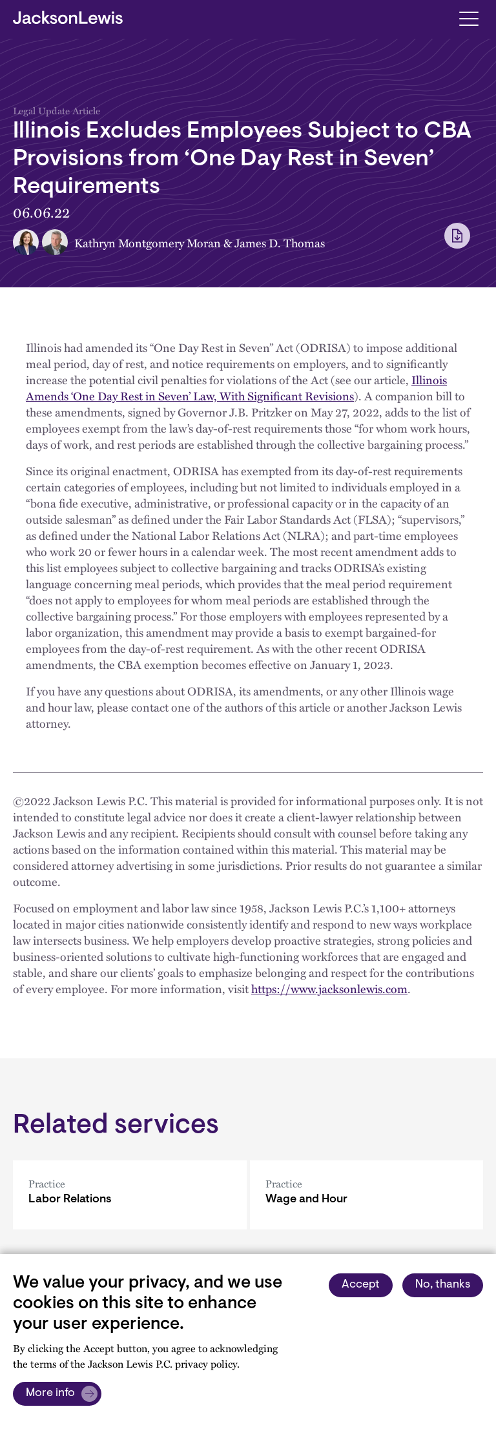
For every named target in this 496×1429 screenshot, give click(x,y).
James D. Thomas (279, 242)
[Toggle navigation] (468, 17)
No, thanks (442, 1285)
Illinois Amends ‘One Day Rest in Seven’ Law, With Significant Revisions (236, 387)
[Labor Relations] (130, 1194)
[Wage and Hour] (367, 1194)
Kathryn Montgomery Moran (147, 242)
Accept (361, 1285)
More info (50, 1393)
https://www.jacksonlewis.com (329, 988)
